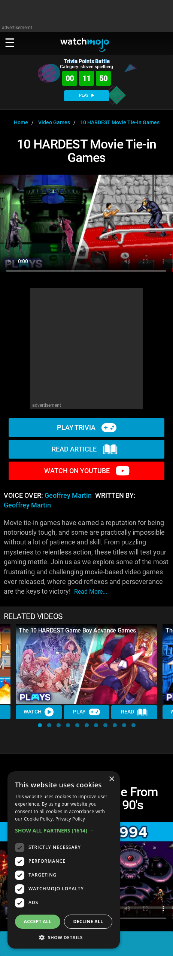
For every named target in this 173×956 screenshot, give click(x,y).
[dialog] (63, 860)
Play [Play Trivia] (86, 711)
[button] (40, 725)
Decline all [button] (88, 921)
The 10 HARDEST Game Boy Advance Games (77, 630)
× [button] (111, 779)
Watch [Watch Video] (39, 711)
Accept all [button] (38, 921)
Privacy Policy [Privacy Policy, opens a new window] (70, 819)
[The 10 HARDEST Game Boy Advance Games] (86, 664)
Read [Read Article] (134, 712)
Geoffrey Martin (68, 495)
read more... (90, 591)
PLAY (86, 95)
